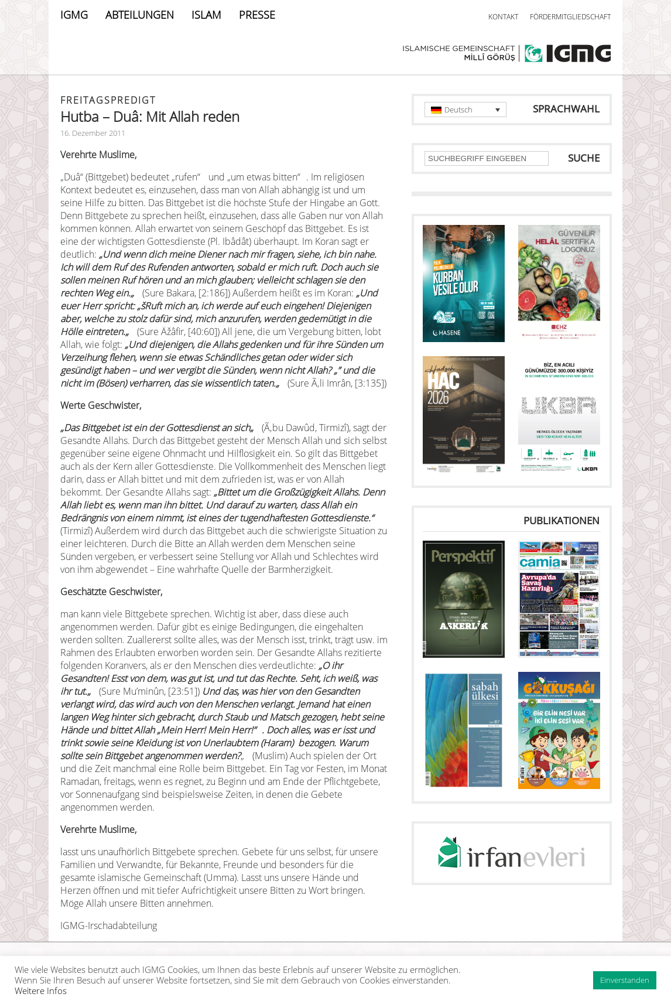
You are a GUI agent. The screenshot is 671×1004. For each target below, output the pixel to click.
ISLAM (206, 15)
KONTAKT (503, 17)
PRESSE (257, 15)
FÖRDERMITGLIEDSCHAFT (570, 17)
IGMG (74, 15)
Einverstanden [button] (624, 980)
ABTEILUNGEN (139, 15)
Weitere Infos (41, 990)
